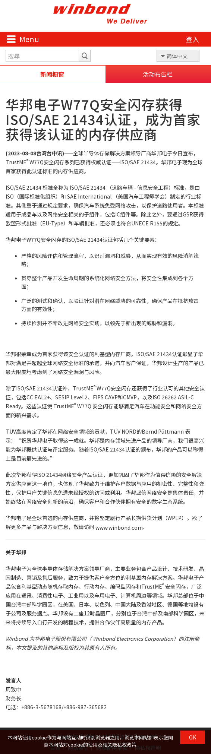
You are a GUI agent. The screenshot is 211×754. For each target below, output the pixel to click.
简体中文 (177, 56)
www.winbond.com (119, 527)
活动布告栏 (158, 74)
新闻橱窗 (52, 74)
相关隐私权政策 (119, 744)
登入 (192, 39)
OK (192, 737)
